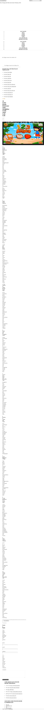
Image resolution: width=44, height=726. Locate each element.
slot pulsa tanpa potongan (14, 689)
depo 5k (7, 706)
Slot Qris (9, 76)
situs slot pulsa (8, 709)
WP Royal (11, 710)
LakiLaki (9, 619)
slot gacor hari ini (13, 699)
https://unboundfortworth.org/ (16, 693)
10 (2, 619)
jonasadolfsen (6, 620)
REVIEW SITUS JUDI (23, 39)
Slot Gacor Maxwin (11, 84)
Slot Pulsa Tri (10, 94)
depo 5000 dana (11, 691)
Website (3, 651)
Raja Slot (9, 82)
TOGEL (23, 36)
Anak (4, 619)
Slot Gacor (9, 80)
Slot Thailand (10, 96)
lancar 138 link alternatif (15, 687)
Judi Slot (9, 88)
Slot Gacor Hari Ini (11, 90)
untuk (23, 619)
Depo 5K (9, 74)
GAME (3, 98)
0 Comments (4, 622)
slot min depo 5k (13, 697)
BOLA (23, 32)
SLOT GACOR (23, 31)
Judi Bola (9, 78)
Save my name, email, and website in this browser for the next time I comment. (4, 661)
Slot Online (9, 72)
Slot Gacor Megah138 (11, 86)
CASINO (23, 35)
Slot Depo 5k (9, 92)
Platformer (17, 619)
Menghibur (13, 619)
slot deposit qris (9, 707)
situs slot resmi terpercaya (17, 695)
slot (6, 708)
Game (6, 619)
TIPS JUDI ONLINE (23, 38)
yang (25, 619)
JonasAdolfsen (3, 0)
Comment (4, 669)
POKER (23, 34)
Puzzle (20, 619)
